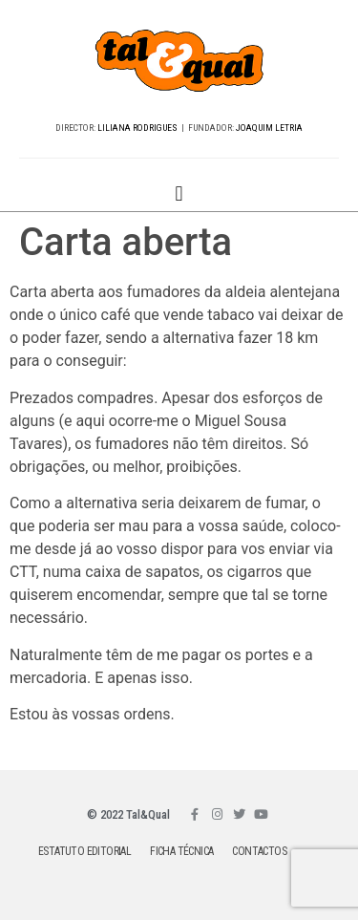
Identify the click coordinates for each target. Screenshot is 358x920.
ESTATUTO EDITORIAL (84, 851)
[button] (179, 193)
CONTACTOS (259, 851)
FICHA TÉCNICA (181, 851)
